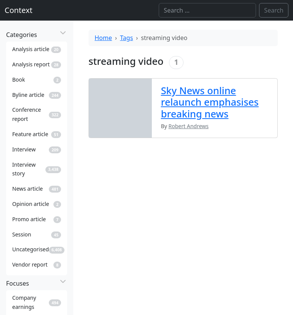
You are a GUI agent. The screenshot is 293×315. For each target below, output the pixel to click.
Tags (126, 38)
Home (103, 38)
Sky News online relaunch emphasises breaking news (210, 102)
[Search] (207, 10)
